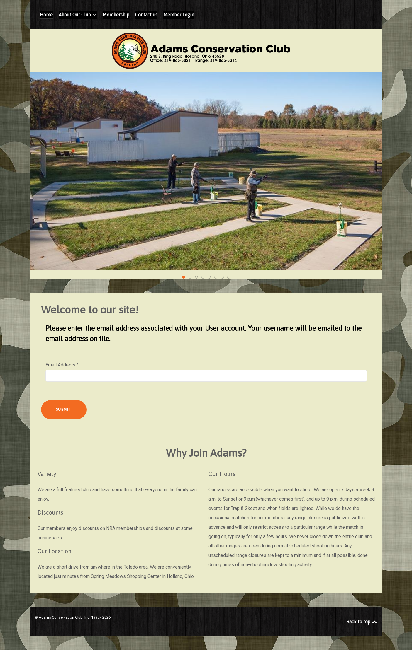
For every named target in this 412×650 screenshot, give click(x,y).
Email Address (62, 365)
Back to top (362, 621)
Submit (64, 409)
